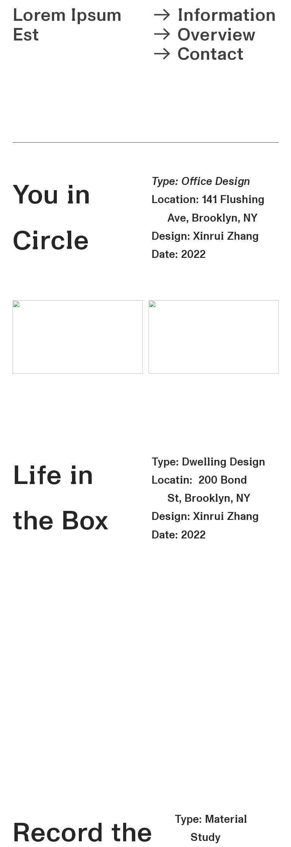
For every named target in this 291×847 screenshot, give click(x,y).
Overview (216, 35)
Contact (210, 54)
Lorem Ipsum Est (67, 25)
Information (226, 15)
